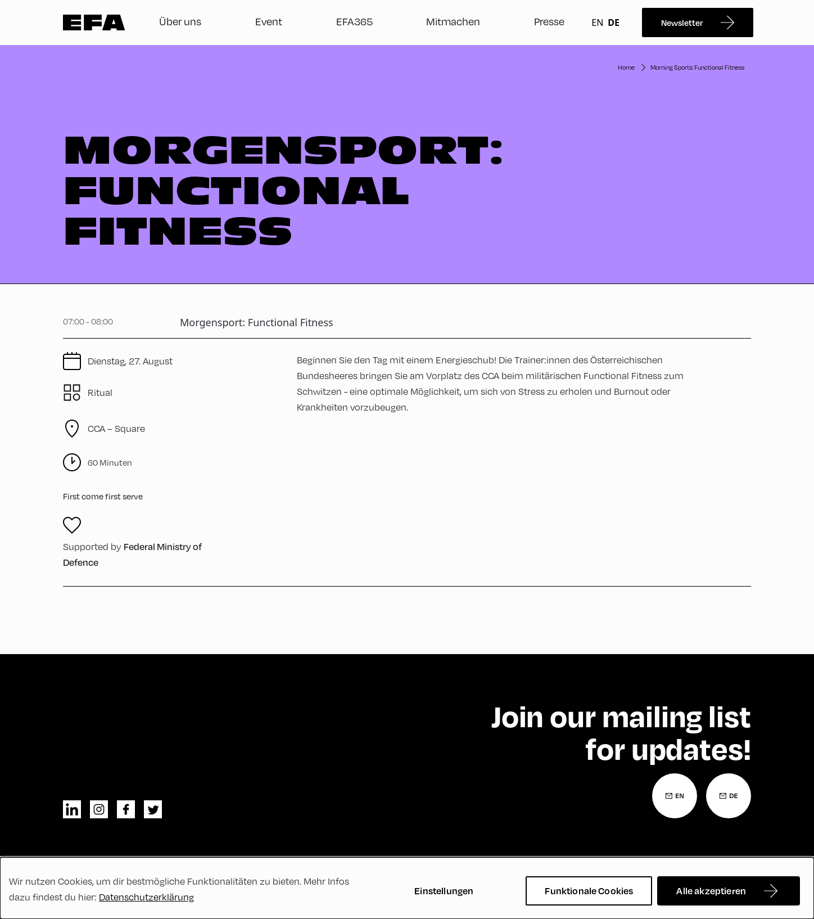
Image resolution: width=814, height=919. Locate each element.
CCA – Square (116, 428)
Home (626, 67)
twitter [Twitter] (153, 809)
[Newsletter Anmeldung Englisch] (675, 796)
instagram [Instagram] (99, 809)
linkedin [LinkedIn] (72, 809)
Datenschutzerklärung (146, 896)
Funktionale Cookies (589, 891)
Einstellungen (443, 891)
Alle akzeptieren (711, 891)
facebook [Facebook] (126, 809)
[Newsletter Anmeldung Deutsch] (729, 796)
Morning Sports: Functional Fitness (697, 67)
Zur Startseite (94, 22)
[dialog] (407, 888)
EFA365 (354, 21)
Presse (549, 21)
